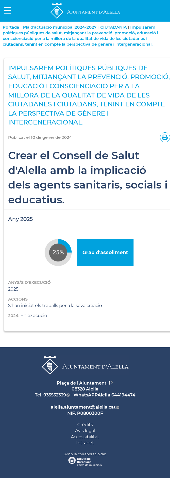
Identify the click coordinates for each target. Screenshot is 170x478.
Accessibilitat (85, 436)
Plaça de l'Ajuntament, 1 (83, 383)
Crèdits (85, 424)
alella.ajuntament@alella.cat (83, 407)
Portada (11, 27)
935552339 (55, 395)
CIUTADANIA (113, 27)
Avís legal (85, 430)
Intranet (85, 442)
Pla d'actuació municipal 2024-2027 (59, 27)
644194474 (123, 395)
